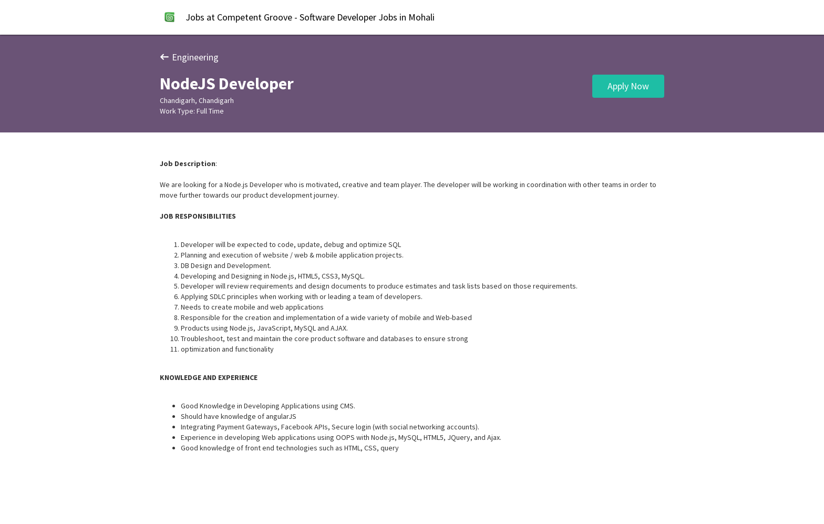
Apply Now (628, 86)
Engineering (189, 57)
